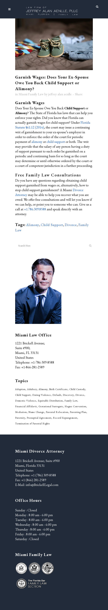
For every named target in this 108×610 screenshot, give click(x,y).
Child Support (52, 225)
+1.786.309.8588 (35, 209)
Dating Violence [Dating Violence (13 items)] (41, 395)
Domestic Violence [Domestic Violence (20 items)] (25, 400)
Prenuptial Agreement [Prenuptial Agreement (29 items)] (39, 417)
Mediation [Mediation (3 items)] (21, 412)
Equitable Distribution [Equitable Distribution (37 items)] (50, 400)
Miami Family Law (31, 94)
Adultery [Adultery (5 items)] (32, 389)
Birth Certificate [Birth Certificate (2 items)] (58, 389)
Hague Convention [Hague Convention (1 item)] (75, 406)
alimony (36, 142)
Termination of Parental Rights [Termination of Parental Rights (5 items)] (32, 423)
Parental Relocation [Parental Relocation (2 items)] (57, 412)
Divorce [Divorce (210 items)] (79, 395)
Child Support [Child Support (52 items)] (23, 395)
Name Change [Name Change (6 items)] (36, 412)
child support (56, 142)
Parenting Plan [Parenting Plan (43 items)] (78, 412)
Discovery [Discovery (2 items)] (68, 395)
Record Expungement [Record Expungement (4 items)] (65, 417)
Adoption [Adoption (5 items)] (20, 389)
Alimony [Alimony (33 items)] (43, 389)
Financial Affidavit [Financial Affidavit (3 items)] (26, 406)
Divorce (71, 225)
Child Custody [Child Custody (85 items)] (77, 389)
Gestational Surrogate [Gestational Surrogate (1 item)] (50, 406)
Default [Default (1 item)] (57, 395)
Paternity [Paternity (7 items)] (20, 417)
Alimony (32, 225)
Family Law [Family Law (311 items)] (71, 400)
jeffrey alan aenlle (60, 94)
